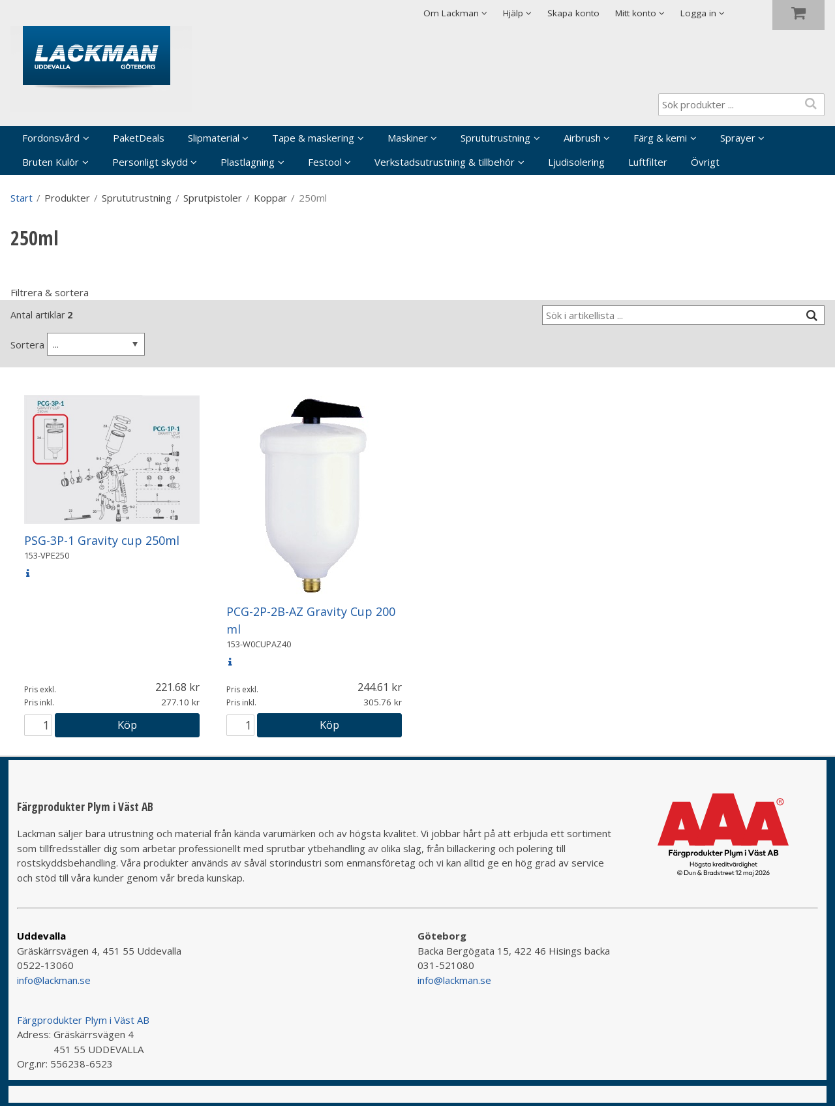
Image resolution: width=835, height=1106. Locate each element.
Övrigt (705, 161)
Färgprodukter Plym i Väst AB (83, 1019)
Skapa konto (573, 13)
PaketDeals (138, 137)
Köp (127, 724)
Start (21, 197)
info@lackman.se (54, 980)
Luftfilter (647, 161)
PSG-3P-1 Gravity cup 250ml (101, 540)
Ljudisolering (576, 161)
